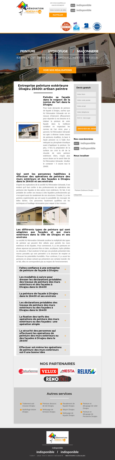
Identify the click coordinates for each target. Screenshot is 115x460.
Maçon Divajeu (69, 410)
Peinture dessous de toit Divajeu (49, 405)
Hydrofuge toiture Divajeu (29, 411)
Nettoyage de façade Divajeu (69, 414)
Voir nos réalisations (57, 70)
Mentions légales (75, 456)
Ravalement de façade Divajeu (69, 405)
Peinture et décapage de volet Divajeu (90, 406)
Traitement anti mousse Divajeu (28, 405)
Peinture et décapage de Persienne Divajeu (90, 414)
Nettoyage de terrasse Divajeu (49, 411)
